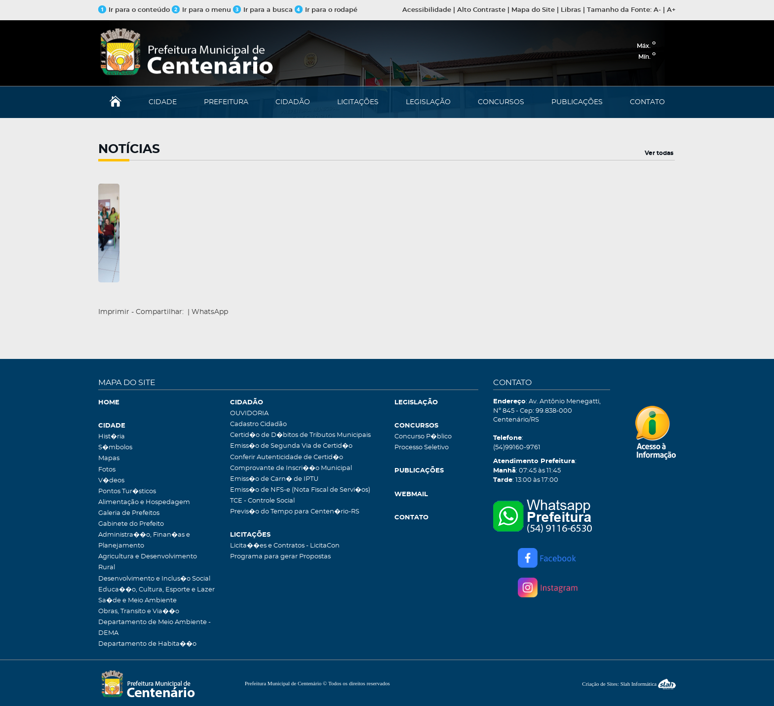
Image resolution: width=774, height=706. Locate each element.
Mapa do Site (533, 10)
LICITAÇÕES (358, 102)
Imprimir (113, 312)
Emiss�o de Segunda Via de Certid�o (291, 446)
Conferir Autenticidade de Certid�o (286, 457)
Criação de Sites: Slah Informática (629, 684)
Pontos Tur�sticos (127, 491)
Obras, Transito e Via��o (138, 611)
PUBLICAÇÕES (577, 102)
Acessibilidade (426, 10)
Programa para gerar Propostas (280, 556)
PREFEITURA (226, 102)
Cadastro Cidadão (258, 424)
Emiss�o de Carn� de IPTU (274, 479)
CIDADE (163, 102)
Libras (571, 10)
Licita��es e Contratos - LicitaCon (285, 546)
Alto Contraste (481, 10)
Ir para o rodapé (326, 10)
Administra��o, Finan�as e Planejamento (144, 540)
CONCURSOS (501, 102)
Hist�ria (111, 436)
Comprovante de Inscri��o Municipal (291, 468)
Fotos (107, 470)
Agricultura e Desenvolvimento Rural (147, 562)
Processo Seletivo (421, 447)
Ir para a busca (263, 10)
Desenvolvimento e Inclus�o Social (154, 579)
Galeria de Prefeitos (128, 513)
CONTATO (647, 102)
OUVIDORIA (249, 413)
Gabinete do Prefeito (131, 524)
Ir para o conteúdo (134, 10)
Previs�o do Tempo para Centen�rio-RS (294, 512)
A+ (671, 10)
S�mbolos (115, 447)
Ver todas (659, 153)
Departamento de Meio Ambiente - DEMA (154, 627)
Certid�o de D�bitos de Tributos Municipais (300, 435)
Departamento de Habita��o (147, 644)
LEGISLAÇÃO (428, 102)
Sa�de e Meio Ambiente (137, 600)
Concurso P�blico (423, 436)
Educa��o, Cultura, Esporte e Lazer (156, 590)
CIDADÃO (292, 102)
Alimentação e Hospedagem (144, 502)
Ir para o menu (202, 10)
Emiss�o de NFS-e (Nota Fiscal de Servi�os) (300, 490)
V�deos (111, 480)
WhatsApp (210, 312)
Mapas (108, 458)
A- (657, 10)
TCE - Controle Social (262, 501)
